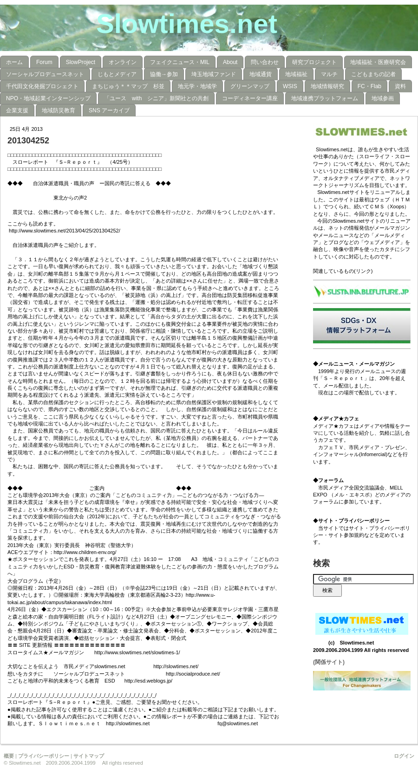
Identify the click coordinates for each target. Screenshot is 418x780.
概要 (9, 756)
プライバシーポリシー (43, 756)
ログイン (404, 756)
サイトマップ (88, 756)
